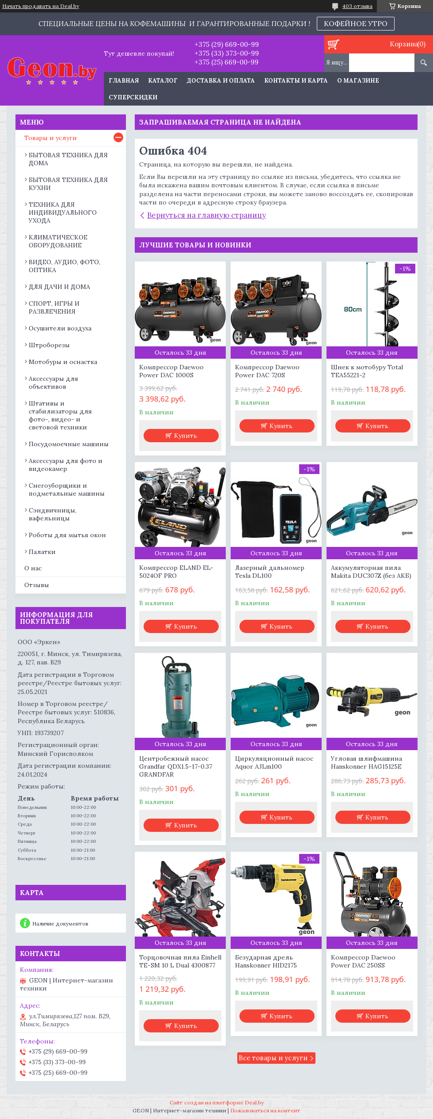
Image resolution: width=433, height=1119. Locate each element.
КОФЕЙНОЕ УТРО (355, 23)
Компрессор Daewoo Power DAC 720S (267, 371)
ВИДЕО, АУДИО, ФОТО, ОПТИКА (64, 266)
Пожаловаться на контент (265, 1110)
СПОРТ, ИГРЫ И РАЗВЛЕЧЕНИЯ (54, 307)
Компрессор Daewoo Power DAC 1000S (171, 371)
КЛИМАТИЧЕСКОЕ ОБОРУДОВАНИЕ (58, 241)
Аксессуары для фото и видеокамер (66, 465)
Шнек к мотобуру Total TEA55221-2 (367, 371)
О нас (33, 568)
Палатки (42, 552)
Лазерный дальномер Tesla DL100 (269, 572)
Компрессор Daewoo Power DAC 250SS (363, 961)
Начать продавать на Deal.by (40, 6)
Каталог (163, 80)
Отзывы (36, 585)
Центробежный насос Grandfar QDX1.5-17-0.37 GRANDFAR (175, 766)
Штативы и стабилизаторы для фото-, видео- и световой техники (60, 415)
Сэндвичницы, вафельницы (52, 514)
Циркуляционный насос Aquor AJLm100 (274, 762)
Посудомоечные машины (69, 444)
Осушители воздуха (60, 328)
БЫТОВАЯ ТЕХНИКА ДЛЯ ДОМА (68, 159)
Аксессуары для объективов (53, 383)
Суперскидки (133, 97)
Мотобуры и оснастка (63, 362)
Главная (124, 80)
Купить (185, 436)
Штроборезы (49, 345)
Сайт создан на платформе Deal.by (217, 1102)
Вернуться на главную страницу (206, 215)
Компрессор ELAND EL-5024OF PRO (176, 572)
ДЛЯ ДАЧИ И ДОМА (59, 287)
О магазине (358, 80)
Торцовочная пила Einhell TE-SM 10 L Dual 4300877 (180, 961)
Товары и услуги (50, 138)
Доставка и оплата (221, 80)
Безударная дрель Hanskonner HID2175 (266, 961)
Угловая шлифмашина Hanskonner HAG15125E (366, 762)
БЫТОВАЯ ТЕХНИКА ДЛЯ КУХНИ (68, 184)
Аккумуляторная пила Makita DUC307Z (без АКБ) (371, 572)
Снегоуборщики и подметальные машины (67, 489)
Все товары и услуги (273, 1058)
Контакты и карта (296, 80)
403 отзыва (357, 6)
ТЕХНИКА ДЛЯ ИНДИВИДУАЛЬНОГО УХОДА (63, 212)
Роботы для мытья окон (67, 535)
